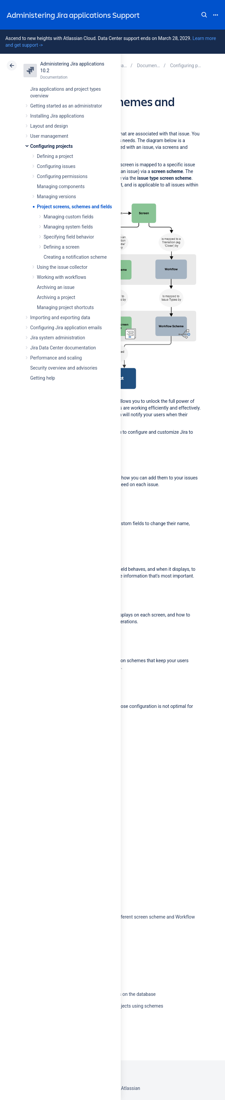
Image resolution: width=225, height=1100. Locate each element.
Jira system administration (57, 337)
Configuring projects (51, 146)
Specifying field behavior (69, 237)
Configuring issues (56, 166)
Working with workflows (61, 277)
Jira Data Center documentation (63, 347)
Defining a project (55, 156)
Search (204, 14)
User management (49, 136)
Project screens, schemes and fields (74, 206)
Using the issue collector (62, 267)
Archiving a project (56, 297)
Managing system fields (68, 226)
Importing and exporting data (60, 317)
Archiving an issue (55, 287)
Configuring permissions (62, 176)
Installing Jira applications (57, 116)
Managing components (61, 186)
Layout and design (49, 126)
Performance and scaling (56, 358)
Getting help (42, 378)
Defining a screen (61, 247)
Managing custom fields (69, 216)
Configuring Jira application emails (66, 327)
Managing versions (56, 196)
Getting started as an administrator (66, 106)
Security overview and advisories (63, 368)
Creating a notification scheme (75, 257)
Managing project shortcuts (65, 307)
